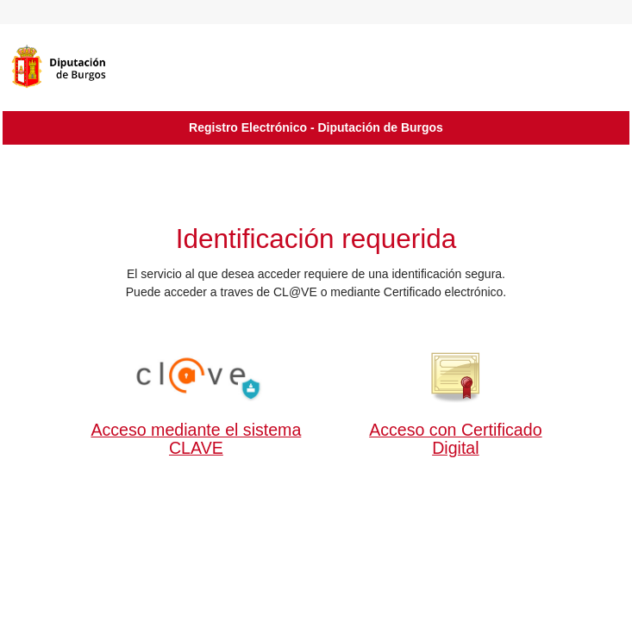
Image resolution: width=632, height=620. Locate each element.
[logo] (84, 66)
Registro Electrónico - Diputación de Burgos (316, 127)
